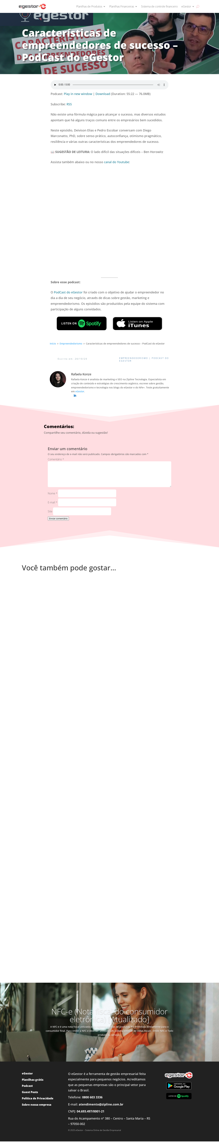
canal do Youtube (116, 162)
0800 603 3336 (92, 1097)
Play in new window (78, 94)
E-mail (52, 502)
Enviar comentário (58, 518)
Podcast (27, 1086)
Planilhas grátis (32, 1080)
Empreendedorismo (133, 358)
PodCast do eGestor (68, 292)
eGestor (186, 6)
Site (50, 511)
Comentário (56, 459)
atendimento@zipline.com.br (101, 1104)
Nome (52, 493)
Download (103, 94)
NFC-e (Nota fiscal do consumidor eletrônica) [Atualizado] (109, 1015)
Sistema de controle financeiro (159, 6)
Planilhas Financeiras (121, 6)
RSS (69, 104)
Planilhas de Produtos (89, 6)
